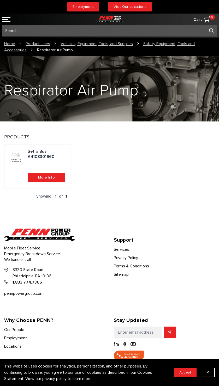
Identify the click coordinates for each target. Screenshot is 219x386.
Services (121, 249)
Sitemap (121, 274)
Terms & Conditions (131, 266)
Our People (14, 329)
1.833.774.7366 (27, 282)
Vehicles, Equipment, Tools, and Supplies (97, 43)
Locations (13, 346)
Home (9, 43)
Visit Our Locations (130, 6)
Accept (185, 372)
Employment (83, 6)
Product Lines (38, 43)
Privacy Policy (126, 257)
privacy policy (54, 378)
